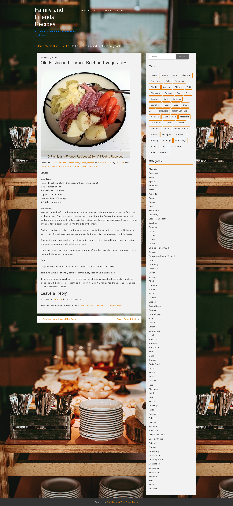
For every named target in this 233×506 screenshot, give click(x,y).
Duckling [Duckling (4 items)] (177, 99)
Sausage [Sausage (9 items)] (167, 140)
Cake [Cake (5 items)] (168, 81)
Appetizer (153, 173)
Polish (152, 393)
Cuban (152, 272)
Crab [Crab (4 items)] (188, 93)
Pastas (152, 368)
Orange (152, 360)
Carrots (54, 166)
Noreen (120, 162)
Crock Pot (154, 268)
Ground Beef (155, 314)
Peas (151, 376)
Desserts (153, 277)
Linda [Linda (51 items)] (165, 116)
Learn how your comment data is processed (101, 305)
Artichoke (153, 185)
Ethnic (152, 281)
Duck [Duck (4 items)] (166, 99)
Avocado (153, 193)
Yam (151, 480)
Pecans (152, 380)
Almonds (153, 169)
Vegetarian (154, 468)
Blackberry (154, 210)
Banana (152, 198)
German (152, 297)
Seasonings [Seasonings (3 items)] (180, 140)
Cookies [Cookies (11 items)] (168, 93)
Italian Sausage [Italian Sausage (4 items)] (179, 110)
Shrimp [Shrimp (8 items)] (154, 146)
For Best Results (89, 10)
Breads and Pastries (159, 218)
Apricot (152, 181)
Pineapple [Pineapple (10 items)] (166, 134)
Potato (90, 162)
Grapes (152, 301)
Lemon (152, 326)
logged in (58, 299)
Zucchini (153, 488)
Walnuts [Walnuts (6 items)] (164, 152)
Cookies (152, 252)
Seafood (153, 426)
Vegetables (154, 463)
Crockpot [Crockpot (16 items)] (155, 99)
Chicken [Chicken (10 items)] (178, 87)
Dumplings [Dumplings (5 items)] (155, 105)
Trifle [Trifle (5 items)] (153, 152)
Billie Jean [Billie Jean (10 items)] (186, 75)
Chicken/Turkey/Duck (159, 247)
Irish (77, 162)
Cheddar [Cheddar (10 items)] (155, 87)
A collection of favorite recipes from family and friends (55, 22)
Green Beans (155, 306)
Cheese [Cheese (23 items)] (166, 87)
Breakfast (153, 223)
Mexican (153, 343)
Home (40, 46)
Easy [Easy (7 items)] (167, 105)
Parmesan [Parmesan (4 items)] (155, 128)
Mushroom (154, 347)
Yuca (151, 484)
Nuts (151, 351)
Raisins (152, 409)
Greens (152, 310)
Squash (152, 447)
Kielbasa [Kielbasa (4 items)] (155, 116)
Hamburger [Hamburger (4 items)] (163, 110)
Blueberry (153, 214)
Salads (152, 418)
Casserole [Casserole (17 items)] (179, 81)
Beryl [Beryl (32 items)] (175, 75)
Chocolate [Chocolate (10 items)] (155, 93)
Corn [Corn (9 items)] (179, 93)
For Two (153, 285)
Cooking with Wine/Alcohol (162, 256)
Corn (151, 260)
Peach (152, 372)
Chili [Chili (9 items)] (189, 87)
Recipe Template (115, 10)
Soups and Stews (157, 434)
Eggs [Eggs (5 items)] (176, 105)
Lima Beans (154, 331)
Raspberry (154, 414)
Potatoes (93, 166)
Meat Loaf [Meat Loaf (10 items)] (155, 122)
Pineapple (153, 389)
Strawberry (154, 451)
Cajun (151, 231)
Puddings (153, 405)
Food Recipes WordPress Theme (122, 502)
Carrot (71, 162)
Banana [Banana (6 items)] (164, 75)
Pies (151, 385)
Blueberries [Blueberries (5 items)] (156, 81)
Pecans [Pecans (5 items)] (154, 134)
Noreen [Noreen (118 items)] (181, 122)
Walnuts (153, 476)
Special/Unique (156, 438)
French (152, 289)
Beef (64, 46)
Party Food (154, 364)
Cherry (152, 243)
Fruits (151, 293)
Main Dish (52, 46)
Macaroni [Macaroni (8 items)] (184, 116)
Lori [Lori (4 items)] (174, 116)
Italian (152, 322)
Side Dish (153, 430)
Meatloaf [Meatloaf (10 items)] (169, 122)
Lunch (152, 335)
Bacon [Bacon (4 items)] (154, 75)
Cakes (152, 235)
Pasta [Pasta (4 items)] (167, 128)
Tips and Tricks (156, 455)
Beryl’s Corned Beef (126, 319)
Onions (84, 166)
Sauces (152, 422)
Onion (83, 162)
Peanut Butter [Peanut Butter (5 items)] (181, 128)
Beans (152, 202)
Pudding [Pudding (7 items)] (154, 140)
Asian (151, 189)
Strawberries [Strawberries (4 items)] (176, 146)
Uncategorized (156, 459)
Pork (151, 397)
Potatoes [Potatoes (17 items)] (180, 134)
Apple (151, 177)
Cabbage (62, 162)
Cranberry (153, 264)
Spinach (152, 443)
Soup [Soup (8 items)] (163, 146)
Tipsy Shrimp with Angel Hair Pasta (59, 319)
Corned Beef (65, 166)
